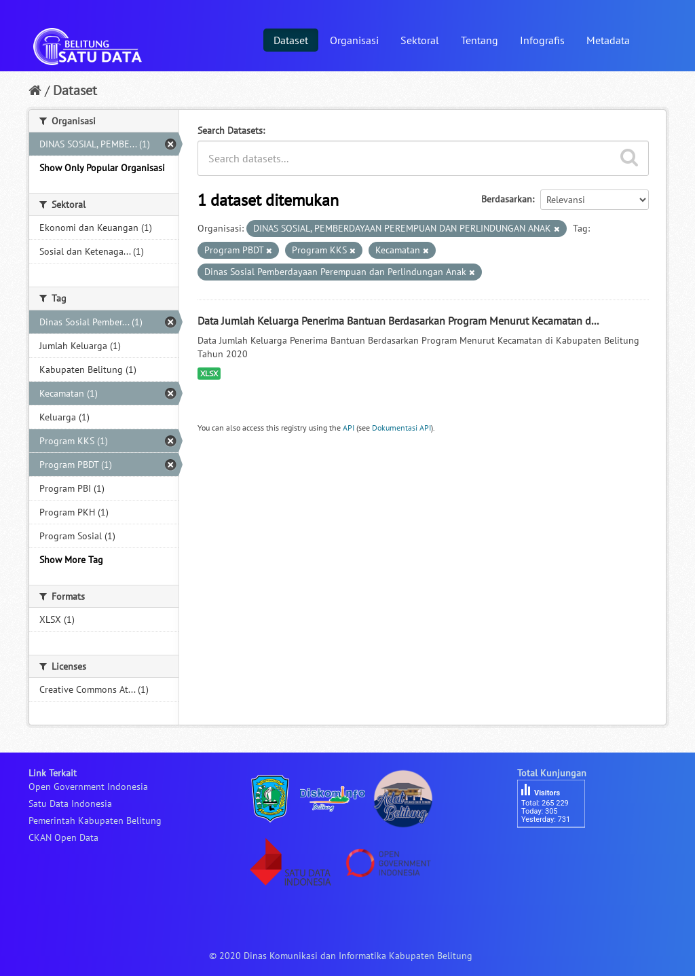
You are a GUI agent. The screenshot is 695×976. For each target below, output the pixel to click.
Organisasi (354, 40)
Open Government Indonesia (88, 786)
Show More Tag (71, 560)
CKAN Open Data (63, 837)
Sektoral (419, 40)
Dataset (291, 40)
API (348, 427)
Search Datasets (230, 130)
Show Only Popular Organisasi (102, 168)
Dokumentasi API (401, 427)
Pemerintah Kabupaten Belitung (95, 820)
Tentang (479, 40)
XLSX (209, 373)
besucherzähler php (558, 851)
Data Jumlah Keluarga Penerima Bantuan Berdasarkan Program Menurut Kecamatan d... (398, 320)
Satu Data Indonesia (70, 803)
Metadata (608, 40)
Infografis (542, 40)
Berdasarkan (506, 199)
